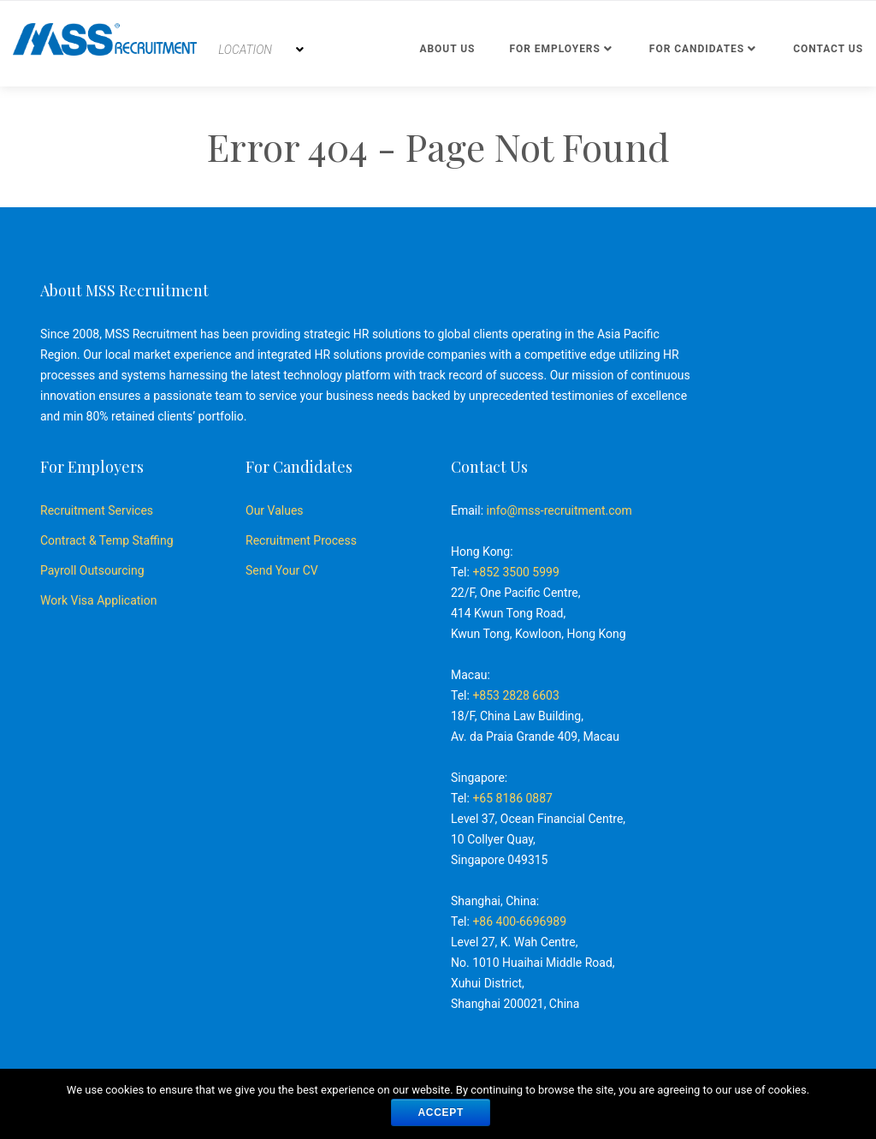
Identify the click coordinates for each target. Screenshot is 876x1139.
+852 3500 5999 (515, 572)
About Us (447, 49)
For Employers (554, 49)
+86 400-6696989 (519, 921)
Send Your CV (282, 570)
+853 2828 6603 (515, 695)
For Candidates (696, 49)
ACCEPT (440, 1112)
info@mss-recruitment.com (559, 510)
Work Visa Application (98, 600)
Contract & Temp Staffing (107, 540)
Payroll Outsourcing (92, 570)
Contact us (828, 49)
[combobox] (261, 49)
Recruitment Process (301, 540)
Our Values (275, 510)
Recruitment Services (96, 510)
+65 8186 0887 (512, 798)
